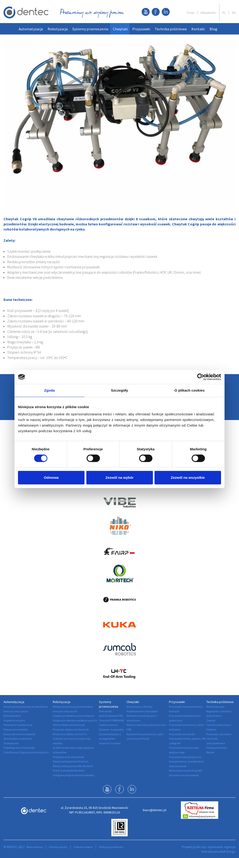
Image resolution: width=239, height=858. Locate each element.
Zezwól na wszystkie (188, 477)
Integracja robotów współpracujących (75, 720)
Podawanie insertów (16, 729)
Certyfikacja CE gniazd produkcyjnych (26, 752)
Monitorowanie (215, 706)
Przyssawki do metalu (182, 734)
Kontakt (198, 29)
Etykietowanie (12, 715)
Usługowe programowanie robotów (73, 775)
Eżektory (211, 729)
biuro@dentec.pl (154, 810)
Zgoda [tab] (49, 390)
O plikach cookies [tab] (189, 390)
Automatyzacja (31, 29)
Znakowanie (11, 743)
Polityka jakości (58, 847)
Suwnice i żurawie (109, 743)
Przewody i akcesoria (218, 734)
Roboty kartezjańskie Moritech (70, 761)
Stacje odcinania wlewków (19, 734)
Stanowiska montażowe (18, 738)
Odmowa (51, 477)
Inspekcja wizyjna (14, 720)
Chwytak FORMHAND (111, 720)
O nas (190, 12)
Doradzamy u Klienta (139, 706)
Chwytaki (120, 29)
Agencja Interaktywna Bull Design (218, 849)
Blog (213, 29)
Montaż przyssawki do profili (185, 770)
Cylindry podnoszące (218, 725)
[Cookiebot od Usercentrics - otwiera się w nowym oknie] (200, 376)
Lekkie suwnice (108, 725)
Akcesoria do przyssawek (184, 775)
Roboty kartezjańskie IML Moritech (73, 766)
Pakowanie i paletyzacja (18, 725)
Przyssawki (141, 29)
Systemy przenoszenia (90, 29)
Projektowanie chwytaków (19, 747)
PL (224, 12)
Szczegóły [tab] (119, 390)
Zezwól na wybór (119, 477)
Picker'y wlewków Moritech (69, 770)
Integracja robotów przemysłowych (74, 715)
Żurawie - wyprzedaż (111, 729)
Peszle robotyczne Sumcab (68, 725)
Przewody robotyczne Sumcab (71, 729)
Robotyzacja (58, 29)
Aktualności (208, 12)
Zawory (210, 720)
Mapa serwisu (34, 847)
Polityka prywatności (111, 847)
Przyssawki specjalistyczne (185, 757)
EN (233, 12)
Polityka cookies (83, 847)
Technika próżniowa (171, 29)
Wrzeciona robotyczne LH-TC (70, 734)
